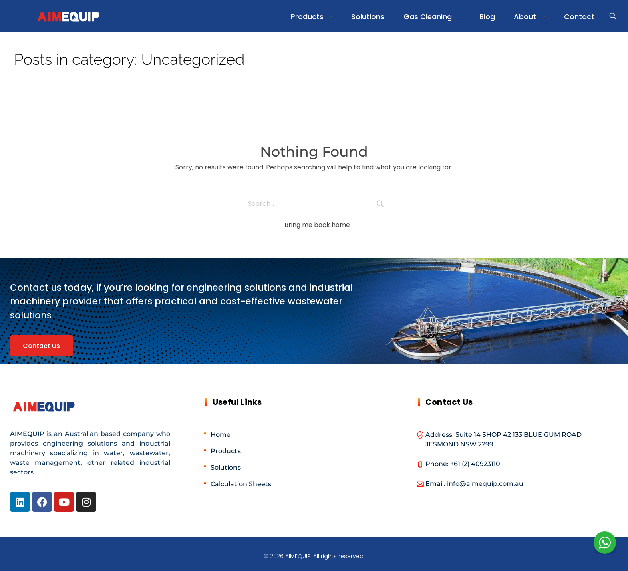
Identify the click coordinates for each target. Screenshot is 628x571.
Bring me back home (314, 224)
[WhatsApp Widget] (605, 542)
